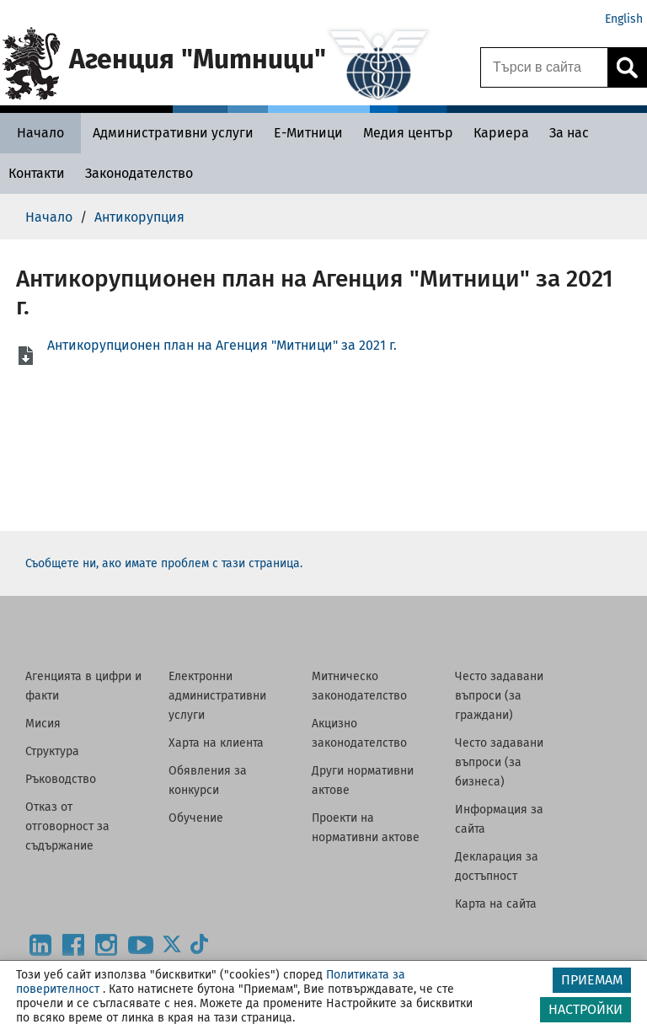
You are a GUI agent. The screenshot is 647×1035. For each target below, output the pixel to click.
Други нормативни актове (363, 780)
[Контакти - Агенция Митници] (36, 173)
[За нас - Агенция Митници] (569, 133)
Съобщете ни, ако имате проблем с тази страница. (163, 563)
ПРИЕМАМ (592, 980)
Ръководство (60, 779)
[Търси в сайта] (544, 67)
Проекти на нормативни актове (366, 828)
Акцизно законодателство (359, 733)
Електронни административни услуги (217, 695)
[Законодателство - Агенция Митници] (139, 173)
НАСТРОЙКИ (585, 1009)
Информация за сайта (499, 819)
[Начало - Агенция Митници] (40, 133)
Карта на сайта (496, 904)
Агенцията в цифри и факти (83, 686)
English (624, 19)
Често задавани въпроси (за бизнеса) (499, 762)
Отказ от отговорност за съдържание (67, 826)
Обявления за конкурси (207, 780)
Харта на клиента (216, 743)
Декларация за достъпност (496, 866)
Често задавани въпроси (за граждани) (499, 695)
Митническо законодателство (359, 686)
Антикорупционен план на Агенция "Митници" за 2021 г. (222, 345)
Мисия (43, 723)
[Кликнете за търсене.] (626, 67)
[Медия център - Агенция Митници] (408, 133)
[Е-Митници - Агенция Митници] (308, 133)
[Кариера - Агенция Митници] (501, 133)
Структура (52, 751)
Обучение (195, 818)
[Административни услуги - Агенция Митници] (173, 133)
